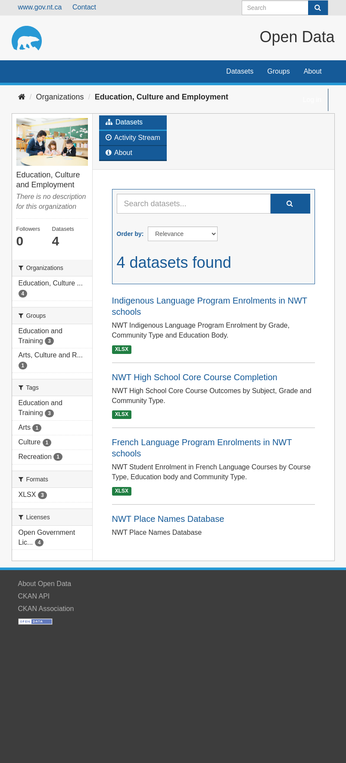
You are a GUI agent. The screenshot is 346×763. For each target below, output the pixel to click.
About (313, 71)
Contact (84, 7)
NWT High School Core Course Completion (194, 377)
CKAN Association (46, 608)
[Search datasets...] (194, 204)
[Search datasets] (285, 7)
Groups (278, 71)
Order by (129, 233)
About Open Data (45, 583)
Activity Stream (133, 137)
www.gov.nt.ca (40, 7)
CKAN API (34, 596)
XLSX (121, 349)
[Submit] (318, 7)
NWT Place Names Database (168, 519)
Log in (311, 99)
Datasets (239, 71)
